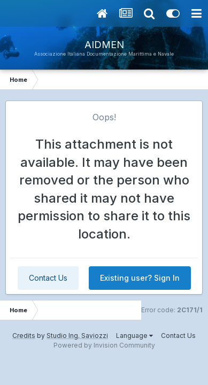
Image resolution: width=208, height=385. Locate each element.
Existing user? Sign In (140, 277)
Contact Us (48, 277)
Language (134, 336)
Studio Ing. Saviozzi (77, 336)
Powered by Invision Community (104, 345)
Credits (23, 336)
